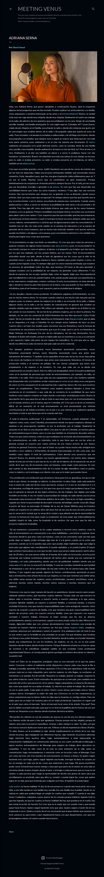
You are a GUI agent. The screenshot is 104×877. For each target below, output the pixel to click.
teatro (92, 142)
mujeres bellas (77, 627)
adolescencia (28, 163)
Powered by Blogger (52, 858)
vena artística (61, 245)
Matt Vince (59, 863)
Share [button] (11, 832)
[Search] (93, 8)
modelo (79, 319)
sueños (16, 786)
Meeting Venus (39, 8)
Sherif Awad (19, 47)
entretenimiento (70, 113)
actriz (20, 565)
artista (56, 187)
